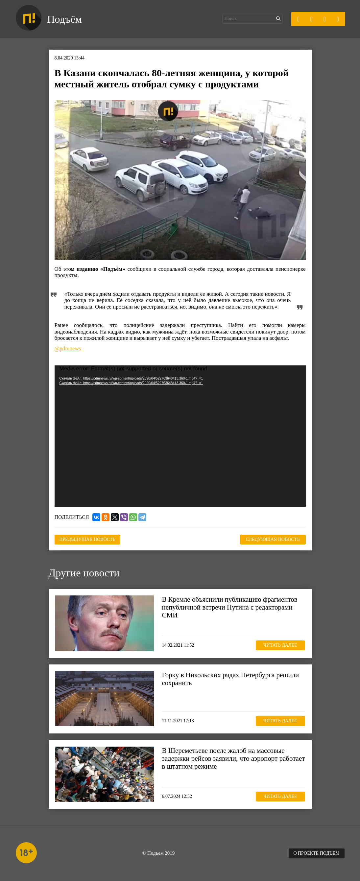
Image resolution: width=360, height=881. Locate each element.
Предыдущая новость (87, 539)
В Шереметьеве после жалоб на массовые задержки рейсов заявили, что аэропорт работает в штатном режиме (233, 758)
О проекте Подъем (316, 853)
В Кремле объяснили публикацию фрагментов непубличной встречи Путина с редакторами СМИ (230, 607)
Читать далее (280, 645)
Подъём (64, 19)
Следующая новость (273, 539)
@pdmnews (68, 348)
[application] (180, 436)
